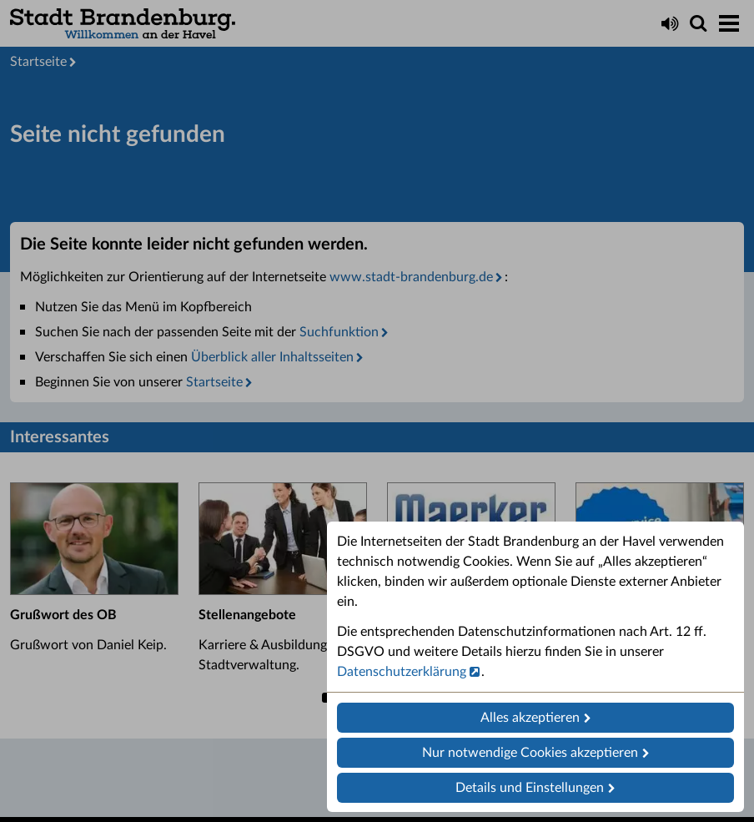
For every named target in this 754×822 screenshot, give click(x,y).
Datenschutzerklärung (401, 671)
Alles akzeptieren (530, 717)
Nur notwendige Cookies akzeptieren (530, 752)
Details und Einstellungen (529, 787)
